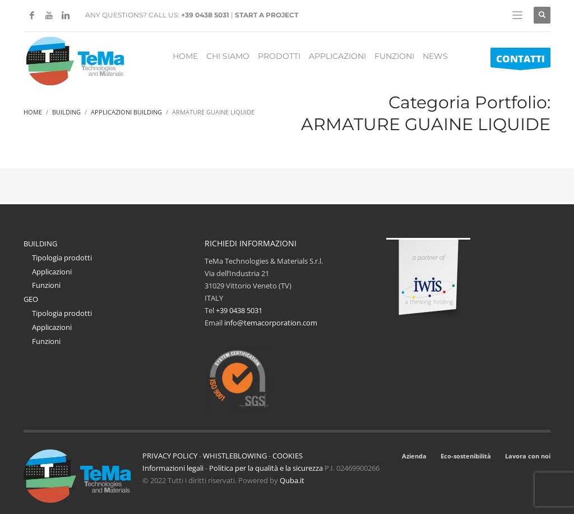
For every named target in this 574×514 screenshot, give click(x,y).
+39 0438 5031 (205, 15)
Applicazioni (52, 272)
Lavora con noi (527, 456)
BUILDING (40, 243)
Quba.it (292, 480)
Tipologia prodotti (62, 258)
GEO (31, 299)
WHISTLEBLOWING (235, 456)
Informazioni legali (172, 468)
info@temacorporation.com (270, 323)
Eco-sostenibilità (466, 456)
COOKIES (287, 456)
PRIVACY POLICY (169, 456)
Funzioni (46, 285)
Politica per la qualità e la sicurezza (267, 468)
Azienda (414, 456)
